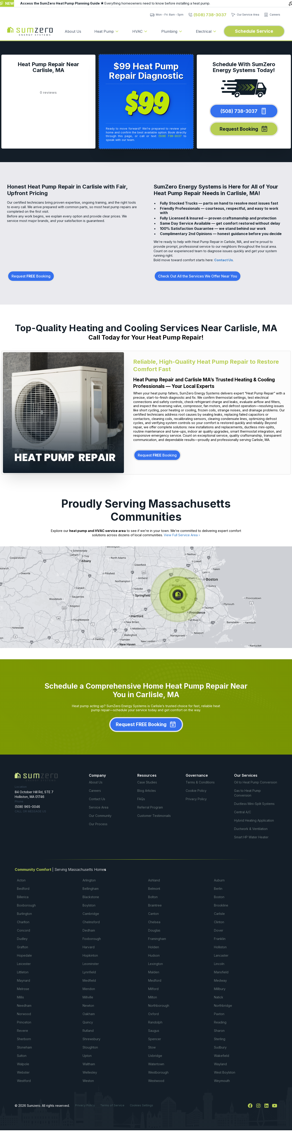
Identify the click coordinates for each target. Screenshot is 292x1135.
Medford (154, 980)
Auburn (219, 880)
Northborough (158, 1005)
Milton (152, 997)
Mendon (89, 989)
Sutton (21, 1056)
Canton (153, 914)
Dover (218, 930)
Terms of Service (112, 1105)
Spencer (154, 1039)
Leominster (91, 964)
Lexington (155, 964)
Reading (220, 1022)
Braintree (155, 905)
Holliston (220, 947)
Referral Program (150, 807)
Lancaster (221, 955)
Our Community (100, 816)
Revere (22, 1030)
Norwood (24, 1014)
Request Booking (31, 276)
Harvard (89, 947)
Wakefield (221, 1056)
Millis (20, 997)
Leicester (24, 964)
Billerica (22, 897)
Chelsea (154, 922)
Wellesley (90, 1072)
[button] (107, 31)
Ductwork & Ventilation (251, 829)
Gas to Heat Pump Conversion (247, 793)
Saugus (153, 1030)
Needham (24, 1005)
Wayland (220, 1064)
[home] (30, 31)
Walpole (23, 1064)
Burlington (24, 914)
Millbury (220, 989)
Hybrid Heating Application (254, 820)
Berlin (218, 888)
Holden (153, 947)
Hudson (154, 955)
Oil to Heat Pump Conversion (255, 782)
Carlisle (219, 914)
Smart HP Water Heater (251, 837)
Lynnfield (89, 972)
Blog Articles (146, 790)
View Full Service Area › (182, 535)
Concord (23, 930)
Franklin (220, 939)
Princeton (24, 1022)
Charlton (23, 922)
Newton (88, 1005)
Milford (153, 989)
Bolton (153, 897)
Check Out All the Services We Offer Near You (197, 276)
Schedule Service (254, 31)
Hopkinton (90, 955)
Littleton (22, 972)
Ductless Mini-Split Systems (254, 804)
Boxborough (26, 905)
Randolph (155, 1022)
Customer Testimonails (154, 816)
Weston (88, 1081)
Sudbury (220, 1047)
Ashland (154, 880)
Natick (218, 997)
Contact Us (223, 260)
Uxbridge (155, 1056)
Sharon (219, 1030)
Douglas (154, 930)
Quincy (88, 1022)
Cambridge (91, 914)
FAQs (141, 799)
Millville (88, 997)
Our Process (98, 824)
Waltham (89, 1064)
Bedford (23, 888)
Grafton (22, 947)
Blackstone (91, 897)
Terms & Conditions (200, 782)
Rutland (88, 1030)
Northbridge (223, 1005)
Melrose (23, 989)
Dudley (22, 939)
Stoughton (90, 1047)
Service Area (98, 807)
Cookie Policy (196, 790)
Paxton (219, 1014)
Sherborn (24, 1039)
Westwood (156, 1081)
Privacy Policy (196, 799)
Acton (21, 880)
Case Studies (147, 782)
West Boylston (224, 1072)
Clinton (219, 922)
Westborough (158, 1072)
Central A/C (242, 812)
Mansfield (221, 972)
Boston (219, 897)
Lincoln (219, 964)
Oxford (153, 1014)
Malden (153, 972)
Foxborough (92, 939)
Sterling (219, 1039)
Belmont (154, 888)
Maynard (23, 980)
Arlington (89, 880)
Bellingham (91, 888)
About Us (73, 31)
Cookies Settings (141, 1105)
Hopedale (24, 955)
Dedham (89, 930)
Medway (220, 980)
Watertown (156, 1064)
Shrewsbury (91, 1039)
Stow (152, 1047)
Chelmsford (91, 922)
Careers (95, 790)
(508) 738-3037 (170, 136)
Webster (23, 1072)
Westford (24, 1081)
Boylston (89, 905)
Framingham (157, 939)
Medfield (89, 980)
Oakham (89, 1014)
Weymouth (222, 1081)
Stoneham (24, 1047)
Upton (87, 1056)
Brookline (221, 905)
